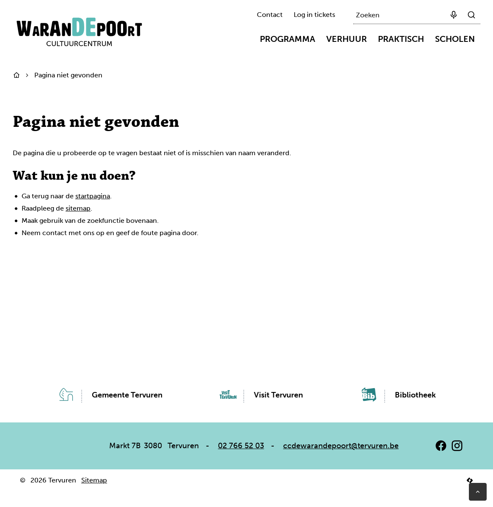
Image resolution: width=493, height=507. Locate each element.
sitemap (78, 208)
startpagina (92, 196)
